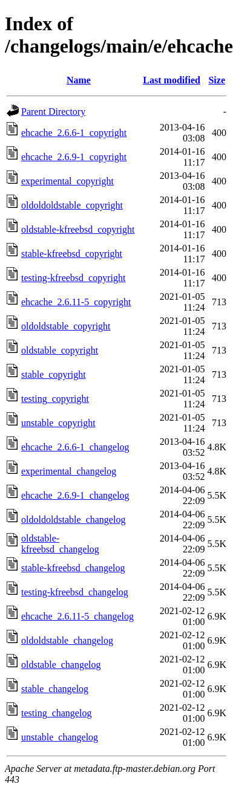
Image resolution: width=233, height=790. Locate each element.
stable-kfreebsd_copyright (71, 253)
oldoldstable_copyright (66, 326)
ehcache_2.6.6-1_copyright (73, 133)
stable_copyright (53, 374)
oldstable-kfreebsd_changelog (60, 543)
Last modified (171, 80)
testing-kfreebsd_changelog (74, 592)
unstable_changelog (59, 737)
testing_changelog (56, 713)
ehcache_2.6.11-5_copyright (76, 302)
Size (216, 80)
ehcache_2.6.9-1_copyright (73, 157)
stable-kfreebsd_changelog (73, 568)
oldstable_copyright (59, 350)
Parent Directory (53, 111)
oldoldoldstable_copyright (72, 205)
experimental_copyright (67, 181)
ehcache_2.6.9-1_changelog (75, 495)
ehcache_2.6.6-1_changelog (75, 447)
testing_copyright (55, 398)
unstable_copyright (58, 423)
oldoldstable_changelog (67, 640)
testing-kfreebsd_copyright (73, 278)
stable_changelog (54, 689)
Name (79, 80)
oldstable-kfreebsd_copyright (78, 229)
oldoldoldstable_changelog (73, 519)
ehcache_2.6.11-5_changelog (77, 616)
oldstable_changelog (61, 664)
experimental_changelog (68, 471)
